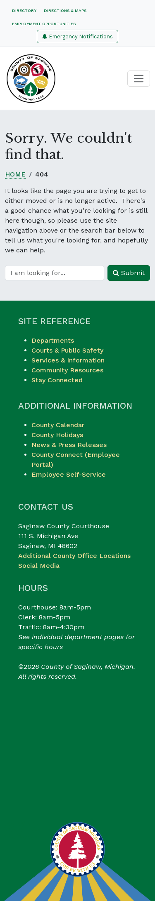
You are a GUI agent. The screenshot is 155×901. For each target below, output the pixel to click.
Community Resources (67, 370)
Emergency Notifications (77, 36)
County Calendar (57, 425)
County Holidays (57, 435)
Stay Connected (57, 380)
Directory (24, 10)
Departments (52, 340)
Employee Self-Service (68, 474)
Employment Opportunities (44, 23)
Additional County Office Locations (74, 556)
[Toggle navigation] (138, 79)
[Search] (54, 273)
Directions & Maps (65, 10)
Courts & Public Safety (67, 350)
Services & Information (68, 360)
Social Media (39, 565)
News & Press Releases (69, 445)
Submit (129, 273)
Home (15, 174)
